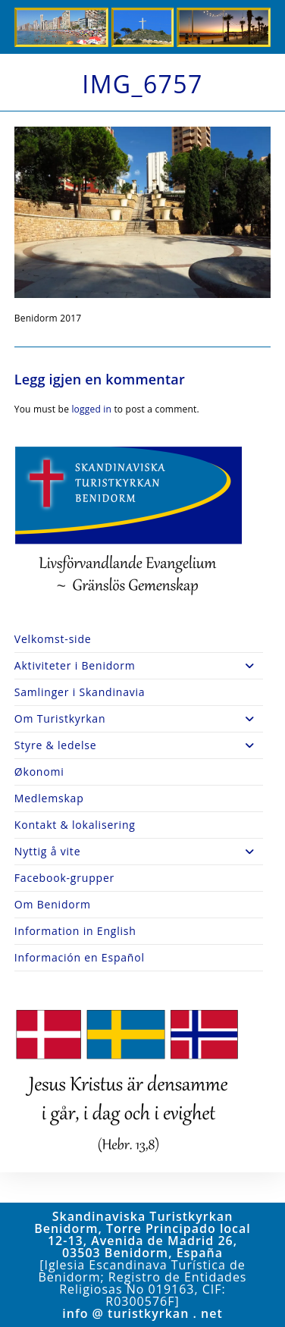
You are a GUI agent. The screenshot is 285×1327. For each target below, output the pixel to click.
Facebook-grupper (64, 878)
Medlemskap (49, 798)
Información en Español (79, 957)
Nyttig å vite (138, 851)
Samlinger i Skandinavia (80, 692)
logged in (91, 409)
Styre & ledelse (138, 745)
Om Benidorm (52, 904)
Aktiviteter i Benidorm (138, 666)
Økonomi (39, 771)
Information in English (75, 931)
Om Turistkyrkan (138, 719)
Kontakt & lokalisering (75, 824)
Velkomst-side (53, 639)
